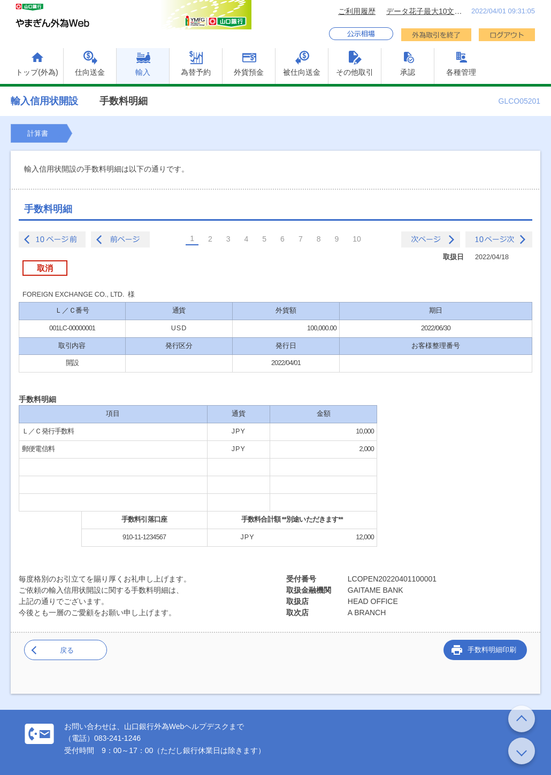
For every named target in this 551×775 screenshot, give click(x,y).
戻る (67, 650)
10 (357, 239)
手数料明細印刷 (492, 650)
